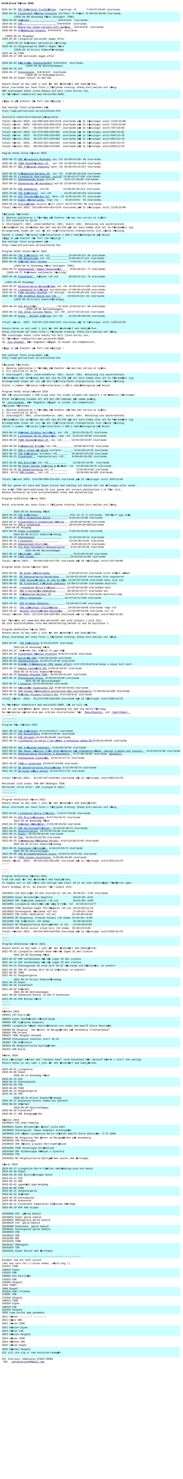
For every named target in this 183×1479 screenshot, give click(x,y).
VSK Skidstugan (28, 276)
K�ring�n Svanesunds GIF (36, 736)
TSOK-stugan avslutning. (34, 920)
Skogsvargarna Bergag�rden (37, 305)
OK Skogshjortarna (30, 500)
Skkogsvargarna (28, 707)
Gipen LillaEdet (29, 568)
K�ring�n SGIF (29, 593)
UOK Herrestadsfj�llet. (34, 887)
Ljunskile (24, 732)
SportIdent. (122, 761)
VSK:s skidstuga (29, 561)
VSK (37, 24)
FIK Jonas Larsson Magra (35, 333)
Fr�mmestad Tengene (32, 31)
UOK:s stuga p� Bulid (33, 480)
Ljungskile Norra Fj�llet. (37, 872)
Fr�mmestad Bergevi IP (34, 186)
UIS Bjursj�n (28, 327)
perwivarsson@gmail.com (27, 1471)
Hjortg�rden (27, 218)
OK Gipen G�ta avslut (33, 825)
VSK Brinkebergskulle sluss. (37, 916)
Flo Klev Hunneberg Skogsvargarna (41, 586)
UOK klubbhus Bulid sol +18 (39, 316)
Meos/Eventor (95, 761)
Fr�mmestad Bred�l (32, 475)
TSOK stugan (28, 597)
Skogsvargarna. (28, 891)
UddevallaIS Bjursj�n (33, 582)
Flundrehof (27, 294)
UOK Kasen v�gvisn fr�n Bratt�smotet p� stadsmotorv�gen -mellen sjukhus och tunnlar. (83, 804)
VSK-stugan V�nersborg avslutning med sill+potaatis (55, 739)
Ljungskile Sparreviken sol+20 (40, 189)
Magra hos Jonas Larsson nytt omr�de (45, 28)
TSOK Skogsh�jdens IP (34, 175)
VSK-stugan (28, 504)
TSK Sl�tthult (28, 207)
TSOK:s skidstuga (29, 818)
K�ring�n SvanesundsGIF (35, 67)
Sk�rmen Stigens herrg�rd (37, 461)
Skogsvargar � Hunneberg (35, 196)
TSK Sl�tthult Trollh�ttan (37, 10)
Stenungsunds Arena (31, 192)
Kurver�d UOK (27, 704)
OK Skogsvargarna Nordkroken (39, 618)
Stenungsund (27, 78)
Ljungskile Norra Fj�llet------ (43, 629)
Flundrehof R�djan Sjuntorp (37, 14)
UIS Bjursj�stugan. (32, 876)
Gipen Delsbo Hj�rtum (34, 337)
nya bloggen (15, 365)
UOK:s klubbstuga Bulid (34, 553)
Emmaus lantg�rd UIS (32, 714)
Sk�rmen (37, 20)
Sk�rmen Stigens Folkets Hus (38, 743)
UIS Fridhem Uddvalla (34, 647)
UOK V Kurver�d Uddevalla (38, 632)
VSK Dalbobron (28, 203)
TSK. (21, 898)
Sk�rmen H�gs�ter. (32, 883)
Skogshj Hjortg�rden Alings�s (41, 654)
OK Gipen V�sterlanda (35, 614)
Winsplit (115, 807)
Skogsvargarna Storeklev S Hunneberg (45, 807)
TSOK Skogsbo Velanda (32, 312)
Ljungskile (25, 579)
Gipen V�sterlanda (32, 214)
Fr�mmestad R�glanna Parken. (39, 901)
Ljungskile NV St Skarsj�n (37, 465)
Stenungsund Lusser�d (34, 811)
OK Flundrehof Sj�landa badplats (43, 625)
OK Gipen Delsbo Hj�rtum (36, 496)
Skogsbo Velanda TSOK (33, 721)
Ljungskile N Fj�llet (33, 308)
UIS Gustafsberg (29, 785)
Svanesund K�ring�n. (33, 909)
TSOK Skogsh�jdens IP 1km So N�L (44, 622)
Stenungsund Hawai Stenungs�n (41, 287)
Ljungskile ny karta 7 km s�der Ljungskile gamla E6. (56, 793)
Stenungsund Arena (31, 725)
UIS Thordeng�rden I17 (34, 211)
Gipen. (22, 894)
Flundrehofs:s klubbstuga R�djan (41, 557)
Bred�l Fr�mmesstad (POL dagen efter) (45, 710)
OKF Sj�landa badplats (34, 178)
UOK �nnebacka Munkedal (34, 171)
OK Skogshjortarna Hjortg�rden (40, 822)
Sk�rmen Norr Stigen (32, 279)
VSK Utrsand (27, 790)
